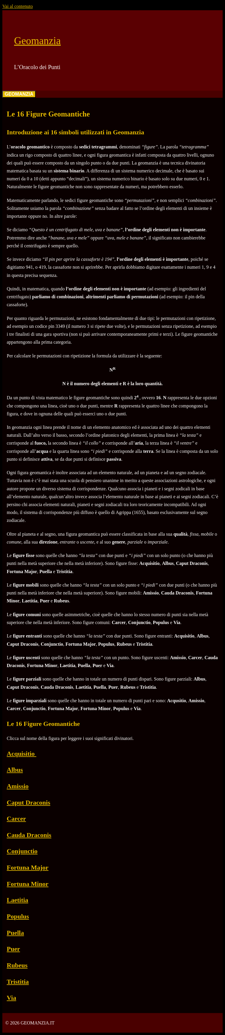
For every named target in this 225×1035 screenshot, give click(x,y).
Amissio (18, 786)
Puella (15, 932)
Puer (13, 948)
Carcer (16, 818)
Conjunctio (22, 851)
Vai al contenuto (17, 6)
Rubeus (17, 965)
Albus (15, 769)
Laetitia (17, 900)
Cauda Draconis (29, 835)
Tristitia (18, 981)
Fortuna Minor (27, 883)
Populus (18, 916)
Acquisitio (21, 753)
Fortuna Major (27, 867)
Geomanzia (37, 41)
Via (11, 997)
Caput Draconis (28, 802)
